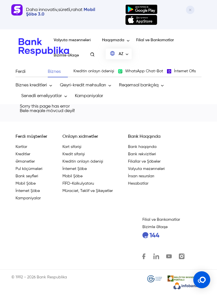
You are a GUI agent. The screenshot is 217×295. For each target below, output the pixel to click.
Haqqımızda (113, 40)
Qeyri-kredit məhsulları (83, 85)
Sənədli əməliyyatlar (41, 96)
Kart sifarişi (71, 147)
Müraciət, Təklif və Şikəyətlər (87, 191)
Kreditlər (23, 154)
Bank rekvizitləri (142, 154)
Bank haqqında (142, 147)
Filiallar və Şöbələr (144, 161)
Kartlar (21, 147)
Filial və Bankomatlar (155, 40)
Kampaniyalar (89, 96)
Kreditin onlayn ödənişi (82, 161)
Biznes (54, 71)
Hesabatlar (138, 183)
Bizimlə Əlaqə (66, 55)
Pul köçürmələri (29, 169)
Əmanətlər (25, 161)
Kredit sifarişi (73, 154)
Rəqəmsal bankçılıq (139, 85)
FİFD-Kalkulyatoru (78, 183)
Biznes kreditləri (31, 85)
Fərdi (20, 71)
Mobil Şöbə (26, 183)
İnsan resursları (141, 176)
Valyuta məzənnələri (72, 40)
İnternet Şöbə (28, 191)
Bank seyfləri (27, 176)
